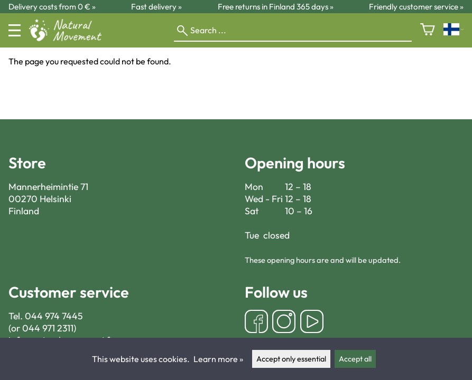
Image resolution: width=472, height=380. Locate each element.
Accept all (355, 359)
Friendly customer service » (416, 7)
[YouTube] (311, 323)
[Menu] (14, 30)
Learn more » (218, 359)
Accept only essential (291, 359)
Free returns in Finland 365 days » (276, 7)
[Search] (293, 31)
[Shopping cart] (427, 30)
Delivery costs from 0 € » (52, 7)
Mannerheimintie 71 (48, 186)
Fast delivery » (156, 7)
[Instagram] (283, 323)
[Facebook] (256, 323)
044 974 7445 (54, 316)
